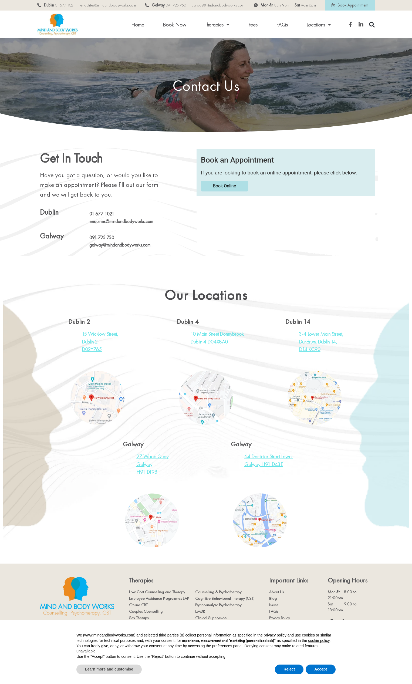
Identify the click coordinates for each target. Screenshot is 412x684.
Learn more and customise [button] (109, 669)
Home (137, 24)
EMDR (200, 611)
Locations (318, 24)
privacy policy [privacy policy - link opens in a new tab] (275, 635)
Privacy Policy (279, 618)
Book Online (224, 185)
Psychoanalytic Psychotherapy (218, 605)
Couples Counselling (146, 611)
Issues (273, 605)
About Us (276, 592)
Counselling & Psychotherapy (218, 592)
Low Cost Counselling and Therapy (157, 592)
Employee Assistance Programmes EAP (159, 598)
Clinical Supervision (211, 618)
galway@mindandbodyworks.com (217, 5)
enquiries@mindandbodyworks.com (108, 5)
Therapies (217, 24)
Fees (253, 24)
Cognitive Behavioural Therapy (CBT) (224, 598)
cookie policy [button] (318, 640)
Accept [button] (320, 669)
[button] (372, 25)
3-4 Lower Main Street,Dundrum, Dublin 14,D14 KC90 (321, 342)
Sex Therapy (139, 618)
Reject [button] (289, 669)
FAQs (282, 24)
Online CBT (138, 605)
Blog (273, 598)
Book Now (174, 24)
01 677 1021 (65, 5)
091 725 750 (176, 5)
